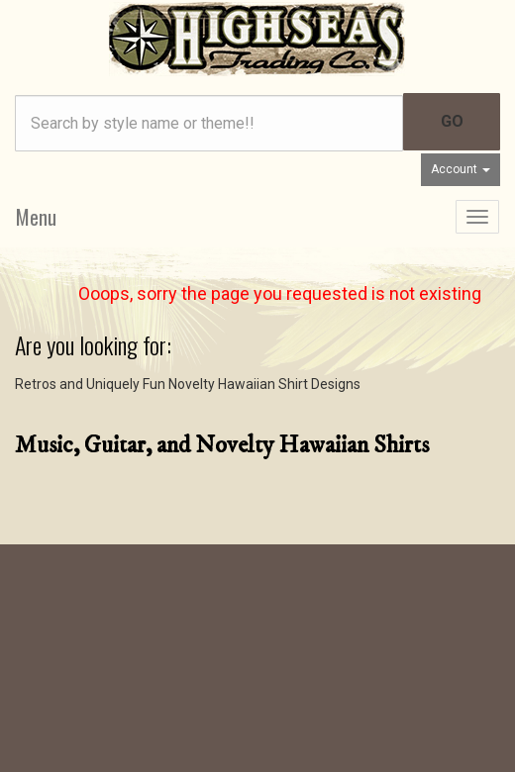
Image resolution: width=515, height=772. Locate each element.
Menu (36, 217)
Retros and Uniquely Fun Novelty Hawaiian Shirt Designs (187, 384)
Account (460, 169)
